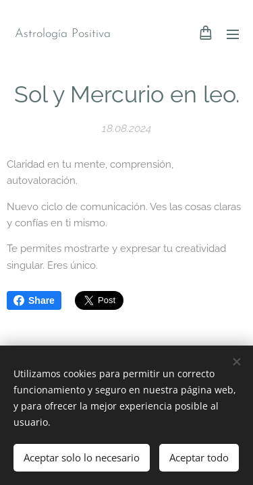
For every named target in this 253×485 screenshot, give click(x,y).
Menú (233, 34)
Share (34, 300)
